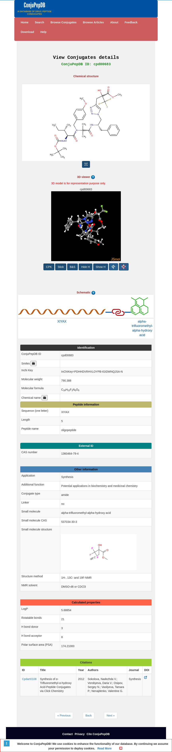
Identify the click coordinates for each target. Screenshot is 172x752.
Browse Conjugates (64, 22)
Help (43, 32)
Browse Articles (93, 22)
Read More (104, 748)
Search (39, 22)
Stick (61, 266)
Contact (67, 734)
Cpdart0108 (29, 679)
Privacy (80, 734)
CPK (49, 266)
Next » (110, 715)
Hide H (85, 266)
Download (27, 32)
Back (88, 715)
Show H (101, 266)
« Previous (63, 715)
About (114, 22)
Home (24, 22)
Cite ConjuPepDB (98, 734)
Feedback (131, 22)
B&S (72, 266)
